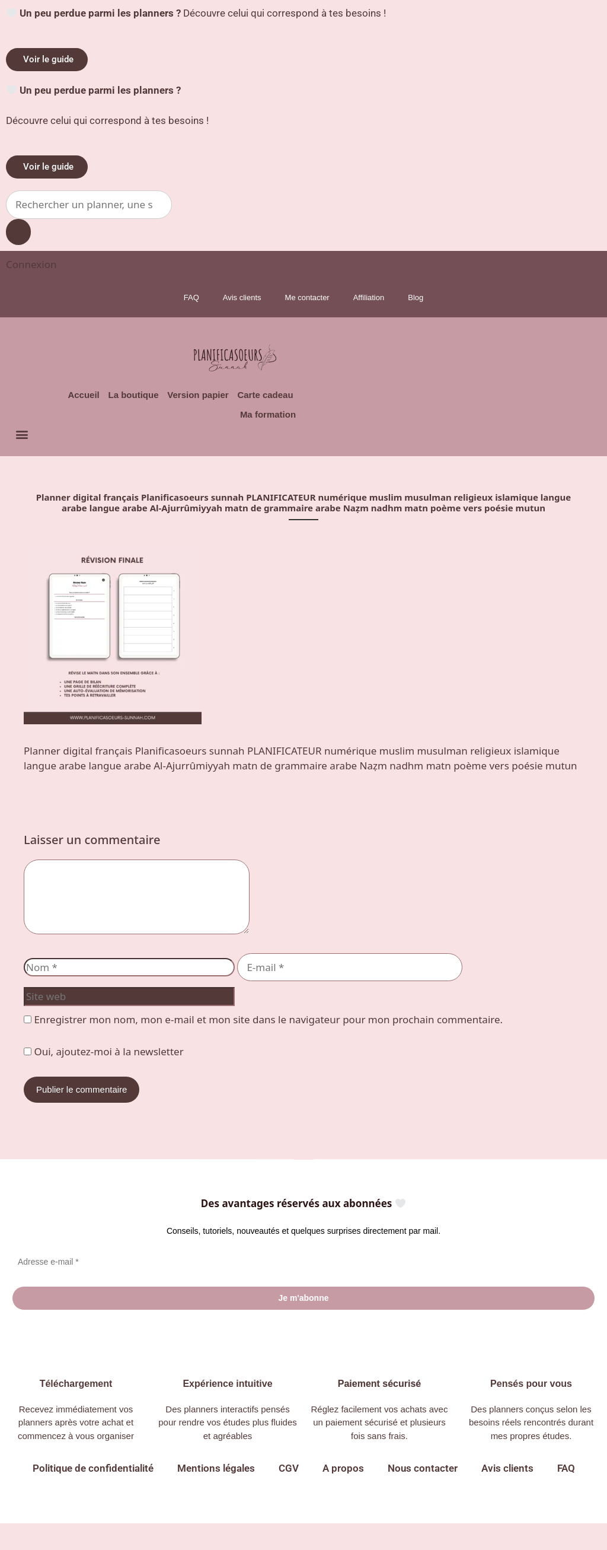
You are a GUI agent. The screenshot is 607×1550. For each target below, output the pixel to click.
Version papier (188, 398)
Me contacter (307, 297)
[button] (21, 445)
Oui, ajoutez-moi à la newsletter (104, 1076)
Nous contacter (423, 1495)
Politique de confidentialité (93, 1495)
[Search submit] (18, 232)
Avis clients (242, 297)
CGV (289, 1495)
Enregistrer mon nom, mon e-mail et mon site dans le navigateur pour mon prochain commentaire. (268, 1044)
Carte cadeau (262, 398)
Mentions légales (216, 1495)
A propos (343, 1495)
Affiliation (369, 297)
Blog (415, 297)
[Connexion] (31, 264)
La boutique (118, 398)
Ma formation (267, 423)
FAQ (191, 297)
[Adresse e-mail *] (303, 1287)
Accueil (62, 398)
